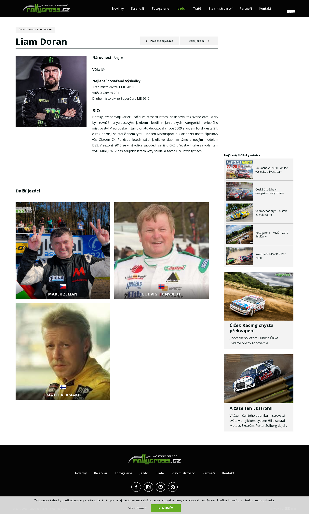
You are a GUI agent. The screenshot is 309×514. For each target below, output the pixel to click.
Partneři (251, 9)
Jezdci (184, 9)
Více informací (137, 508)
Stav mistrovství (225, 9)
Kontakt (271, 9)
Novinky (120, 9)
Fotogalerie (164, 9)
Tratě (200, 9)
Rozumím (166, 508)
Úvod (22, 29)
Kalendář (140, 9)
